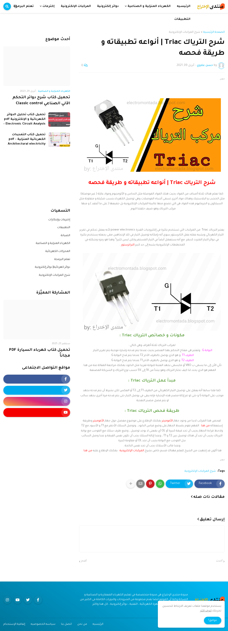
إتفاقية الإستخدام (14, 624)
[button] (16, 6)
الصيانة (65, 235)
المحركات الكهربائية (57, 251)
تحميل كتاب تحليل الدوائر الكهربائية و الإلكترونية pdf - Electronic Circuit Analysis (24, 119)
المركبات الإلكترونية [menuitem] (76, 6)
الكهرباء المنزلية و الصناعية (53, 243)
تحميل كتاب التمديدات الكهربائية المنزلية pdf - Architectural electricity (26, 139)
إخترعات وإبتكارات (59, 219)
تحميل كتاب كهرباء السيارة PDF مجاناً (39, 353)
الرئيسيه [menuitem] (183, 6)
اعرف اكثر (206, 611)
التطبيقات (63, 227)
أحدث (219, 561)
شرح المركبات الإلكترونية (184, 32)
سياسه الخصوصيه (43, 624)
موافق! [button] (212, 620)
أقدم (84, 561)
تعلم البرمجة (62, 259)
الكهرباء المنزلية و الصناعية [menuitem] (149, 6)
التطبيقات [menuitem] (182, 19)
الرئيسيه (98, 624)
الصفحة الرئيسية (214, 32)
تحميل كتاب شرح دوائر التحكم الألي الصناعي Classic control (41, 101)
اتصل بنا (66, 624)
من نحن (82, 624)
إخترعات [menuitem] (49, 6)
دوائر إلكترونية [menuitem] (108, 6)
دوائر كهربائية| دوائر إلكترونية (52, 267)
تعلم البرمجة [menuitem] (23, 6)
